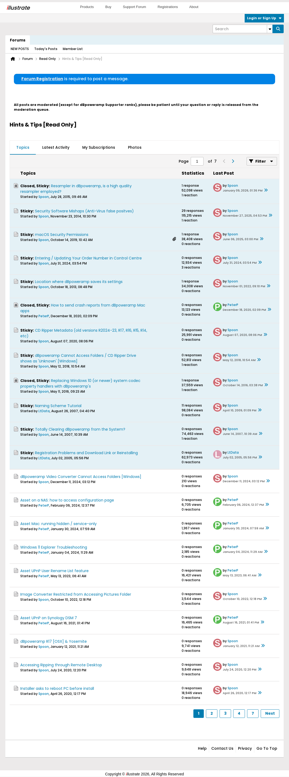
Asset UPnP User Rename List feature (54, 570)
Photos (135, 147)
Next (270, 713)
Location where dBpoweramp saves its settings (79, 281)
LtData (44, 411)
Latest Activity (55, 147)
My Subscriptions (98, 147)
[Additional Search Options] (270, 29)
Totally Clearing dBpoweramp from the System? (80, 429)
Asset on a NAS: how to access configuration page (67, 500)
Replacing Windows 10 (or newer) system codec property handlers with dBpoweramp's (80, 383)
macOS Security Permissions (61, 234)
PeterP (43, 316)
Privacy (245, 748)
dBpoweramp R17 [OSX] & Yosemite (53, 641)
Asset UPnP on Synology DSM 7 (48, 618)
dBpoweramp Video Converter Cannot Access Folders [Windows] (80, 476)
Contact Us (222, 748)
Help (202, 748)
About (193, 7)
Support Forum (134, 7)
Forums (17, 40)
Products (87, 7)
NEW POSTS (20, 49)
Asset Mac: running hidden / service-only (58, 523)
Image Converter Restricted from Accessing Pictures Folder (75, 594)
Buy (108, 7)
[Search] (242, 29)
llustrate (18, 8)
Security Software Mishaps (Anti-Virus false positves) (84, 211)
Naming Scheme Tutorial (58, 405)
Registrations (168, 7)
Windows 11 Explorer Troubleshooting (53, 547)
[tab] (23, 148)
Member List (73, 49)
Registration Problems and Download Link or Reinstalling (86, 453)
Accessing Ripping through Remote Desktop (61, 665)
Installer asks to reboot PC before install (57, 688)
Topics (22, 147)
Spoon (43, 196)
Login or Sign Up (264, 18)
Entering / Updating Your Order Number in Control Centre (88, 258)
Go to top (266, 748)
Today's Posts (45, 49)
